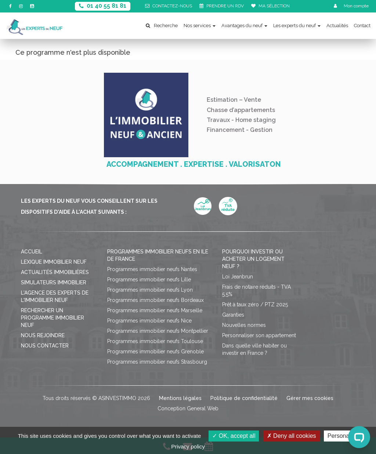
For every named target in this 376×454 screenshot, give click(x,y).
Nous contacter (45, 346)
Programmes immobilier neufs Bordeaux (155, 300)
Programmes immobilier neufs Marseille (154, 310)
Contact (362, 25)
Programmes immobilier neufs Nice (149, 321)
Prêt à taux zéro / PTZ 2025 (255, 304)
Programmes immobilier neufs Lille (149, 279)
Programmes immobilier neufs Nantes (152, 269)
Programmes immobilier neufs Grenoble (155, 351)
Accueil (31, 252)
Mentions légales (180, 398)
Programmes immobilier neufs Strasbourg (157, 362)
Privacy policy (188, 446)
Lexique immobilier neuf (54, 262)
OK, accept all (233, 436)
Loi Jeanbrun (237, 277)
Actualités (337, 25)
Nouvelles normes (244, 325)
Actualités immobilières (55, 272)
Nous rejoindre (43, 335)
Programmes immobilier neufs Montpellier (157, 331)
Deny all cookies (291, 436)
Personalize (343, 436)
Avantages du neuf (244, 25)
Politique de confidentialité (244, 398)
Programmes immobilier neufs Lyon (150, 290)
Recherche (162, 25)
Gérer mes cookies (309, 398)
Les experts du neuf (297, 25)
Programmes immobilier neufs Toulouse (155, 341)
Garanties (233, 315)
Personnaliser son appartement (259, 335)
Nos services (200, 25)
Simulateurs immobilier (53, 282)
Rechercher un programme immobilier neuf (52, 317)
